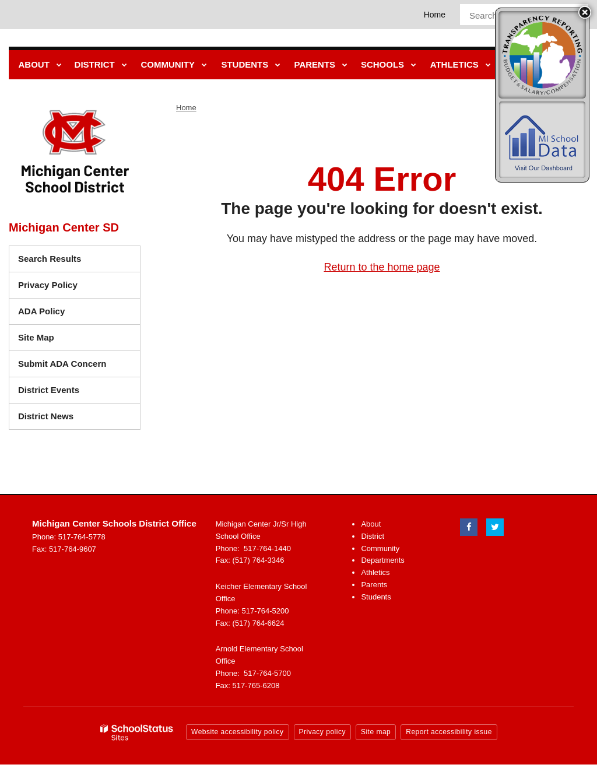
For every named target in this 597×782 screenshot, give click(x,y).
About (371, 524)
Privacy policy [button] (322, 732)
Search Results (49, 259)
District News (45, 416)
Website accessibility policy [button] (237, 732)
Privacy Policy (48, 285)
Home (434, 14)
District (372, 536)
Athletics (375, 572)
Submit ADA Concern (62, 364)
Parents (374, 584)
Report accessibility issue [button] (449, 732)
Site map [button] (376, 732)
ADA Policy (41, 311)
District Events (48, 390)
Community (380, 548)
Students (376, 596)
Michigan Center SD (64, 227)
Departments (382, 560)
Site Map (36, 337)
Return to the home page (382, 267)
